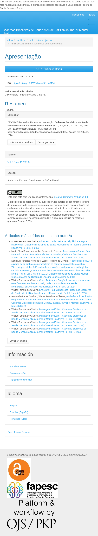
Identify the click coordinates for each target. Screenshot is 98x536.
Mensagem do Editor (50, 309)
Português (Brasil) (19, 419)
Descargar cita (46, 142)
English (13, 405)
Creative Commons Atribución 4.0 (71, 197)
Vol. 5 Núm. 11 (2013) (41, 40)
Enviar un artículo (18, 341)
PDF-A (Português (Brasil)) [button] (48, 69)
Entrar (92, 14)
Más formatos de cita (21, 142)
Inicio (10, 40)
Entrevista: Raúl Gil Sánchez (54, 290)
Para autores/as (18, 373)
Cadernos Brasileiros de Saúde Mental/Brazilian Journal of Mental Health (45, 31)
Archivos (21, 40)
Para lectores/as (18, 366)
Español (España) (19, 412)
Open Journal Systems (19, 432)
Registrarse (78, 14)
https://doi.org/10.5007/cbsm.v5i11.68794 (34, 83)
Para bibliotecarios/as (21, 379)
